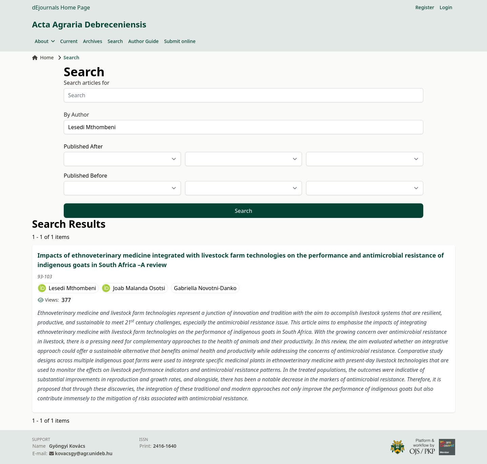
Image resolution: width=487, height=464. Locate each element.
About (45, 41)
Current (69, 41)
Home (43, 57)
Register (424, 7)
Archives (92, 41)
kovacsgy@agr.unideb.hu (83, 453)
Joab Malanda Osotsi (139, 288)
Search (115, 41)
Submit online (180, 41)
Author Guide (143, 41)
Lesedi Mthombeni (72, 288)
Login (446, 7)
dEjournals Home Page (61, 7)
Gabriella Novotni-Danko (205, 288)
